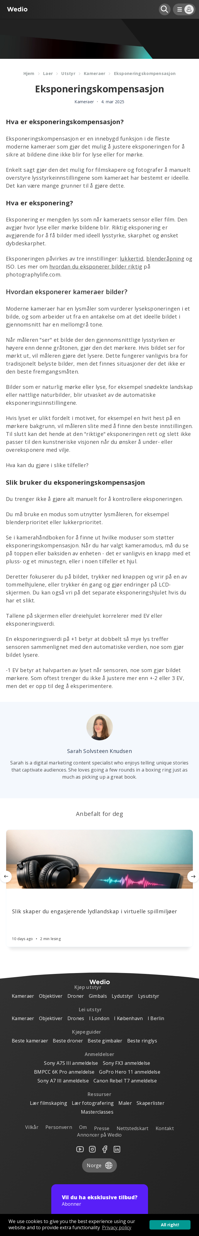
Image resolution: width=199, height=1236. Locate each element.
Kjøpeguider (86, 1032)
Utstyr (68, 73)
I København (128, 1018)
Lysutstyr (148, 996)
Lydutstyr (122, 996)
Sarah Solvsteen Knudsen (99, 750)
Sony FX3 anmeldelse (126, 1063)
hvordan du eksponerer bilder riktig (95, 266)
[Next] (193, 876)
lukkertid (131, 258)
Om (83, 1127)
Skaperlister (150, 1103)
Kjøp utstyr (88, 987)
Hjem (29, 73)
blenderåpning (165, 258)
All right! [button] (170, 1224)
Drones (75, 1018)
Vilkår (31, 1127)
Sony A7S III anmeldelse (71, 1063)
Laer (48, 73)
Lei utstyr (90, 1009)
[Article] (99, 859)
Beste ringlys (142, 1040)
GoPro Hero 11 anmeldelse (129, 1072)
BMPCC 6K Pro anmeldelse (64, 1072)
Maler (125, 1103)
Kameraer (94, 73)
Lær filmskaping (48, 1103)
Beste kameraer (30, 1040)
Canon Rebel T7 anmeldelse (125, 1080)
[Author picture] (99, 727)
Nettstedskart (133, 1128)
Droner (75, 996)
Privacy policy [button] (116, 1227)
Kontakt (165, 1128)
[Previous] (6, 876)
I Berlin (156, 1018)
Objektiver (51, 996)
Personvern (58, 1127)
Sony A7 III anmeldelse (63, 1080)
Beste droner (68, 1040)
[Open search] (165, 9)
